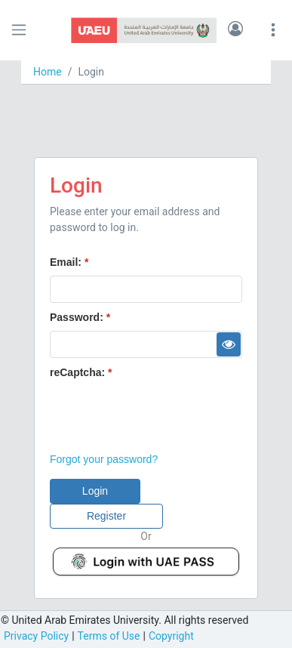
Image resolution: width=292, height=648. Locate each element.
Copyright (171, 636)
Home (47, 72)
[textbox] (146, 289)
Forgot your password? (104, 459)
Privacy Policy (36, 636)
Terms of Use (109, 636)
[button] (235, 30)
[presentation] (164, 415)
